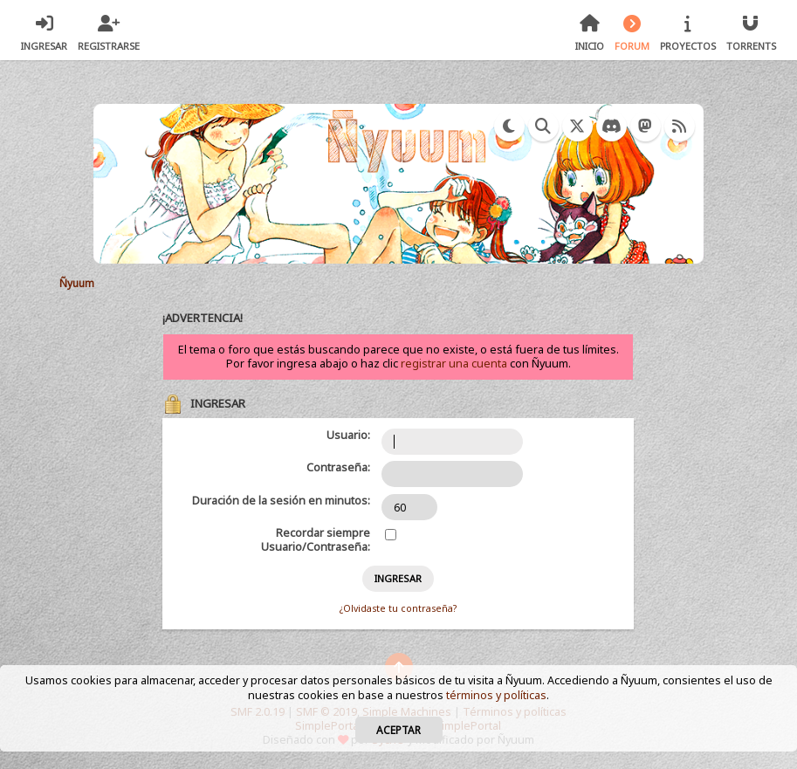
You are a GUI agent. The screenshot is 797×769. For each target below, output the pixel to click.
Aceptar (398, 730)
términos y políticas (496, 695)
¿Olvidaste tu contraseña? (398, 608)
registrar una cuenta (454, 363)
